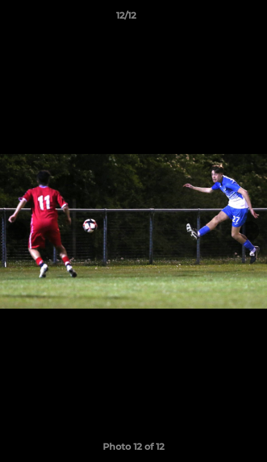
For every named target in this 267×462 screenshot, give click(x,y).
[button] (220, 18)
